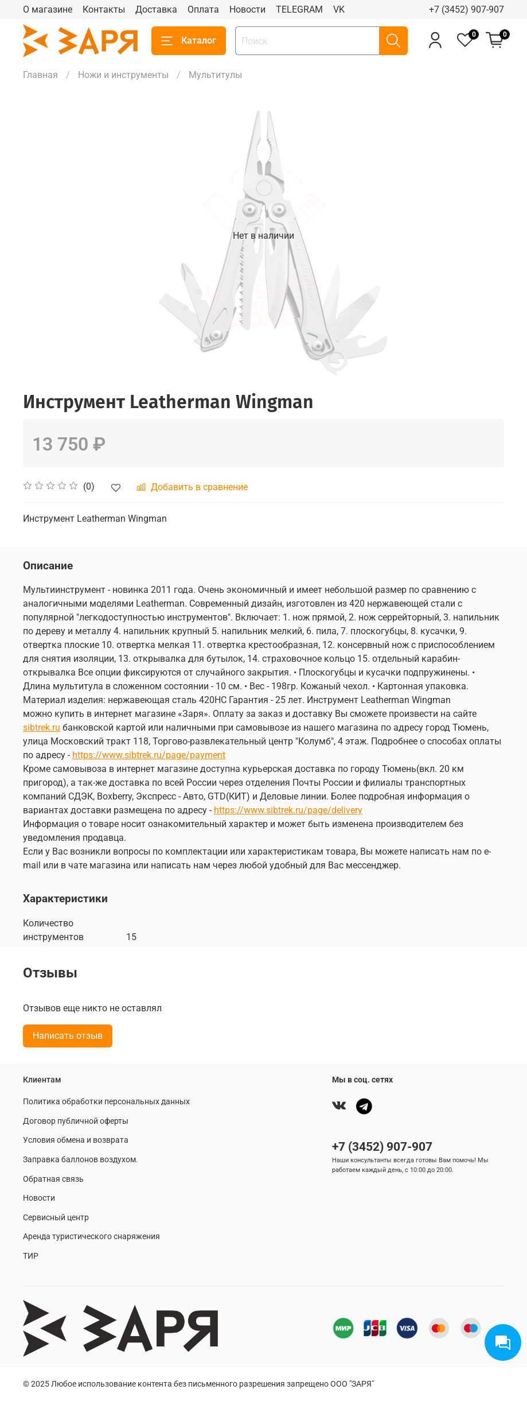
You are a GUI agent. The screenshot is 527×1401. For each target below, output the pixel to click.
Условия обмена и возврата (75, 1140)
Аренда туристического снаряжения (91, 1236)
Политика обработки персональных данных (106, 1102)
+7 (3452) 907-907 (466, 9)
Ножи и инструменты (123, 74)
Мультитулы (215, 74)
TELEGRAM (299, 9)
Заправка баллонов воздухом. (80, 1160)
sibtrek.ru (41, 727)
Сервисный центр (56, 1218)
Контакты (104, 9)
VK (339, 9)
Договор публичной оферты (75, 1121)
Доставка (156, 9)
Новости (247, 9)
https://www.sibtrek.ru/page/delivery (288, 810)
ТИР (30, 1256)
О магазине (47, 9)
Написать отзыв (68, 1035)
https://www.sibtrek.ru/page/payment (148, 755)
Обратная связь (53, 1179)
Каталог (188, 40)
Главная (40, 74)
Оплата (203, 9)
